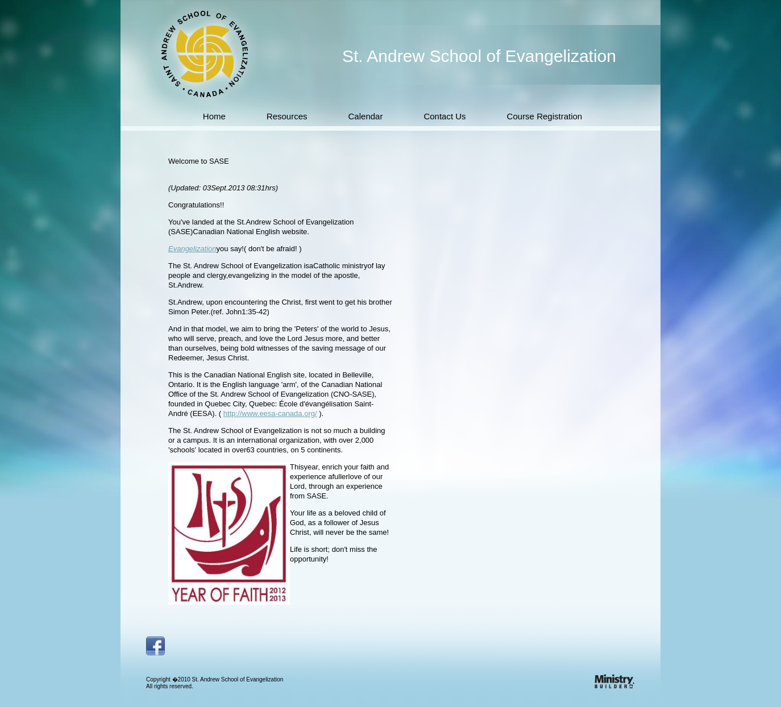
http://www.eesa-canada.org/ (270, 413)
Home (214, 116)
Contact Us (444, 116)
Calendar (365, 116)
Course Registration (545, 116)
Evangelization (192, 248)
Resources (287, 116)
